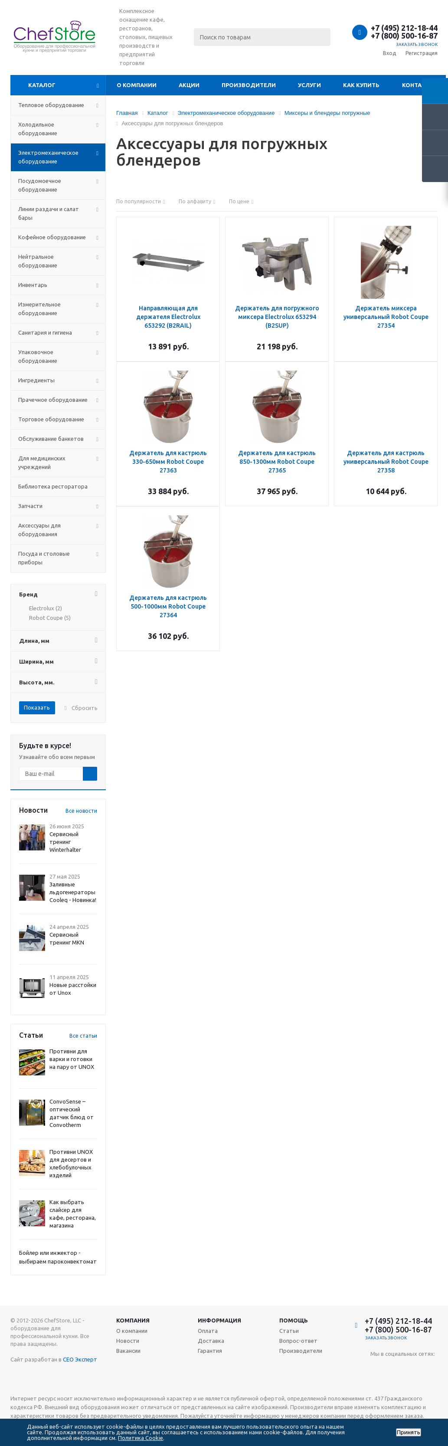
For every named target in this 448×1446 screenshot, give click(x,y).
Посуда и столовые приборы (44, 557)
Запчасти (30, 506)
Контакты (418, 85)
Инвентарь (32, 285)
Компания (133, 1320)
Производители (249, 85)
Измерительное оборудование (39, 308)
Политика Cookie (140, 1438)
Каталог (42, 85)
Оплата (208, 1331)
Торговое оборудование (51, 419)
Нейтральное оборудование (37, 261)
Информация (219, 1320)
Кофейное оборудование (52, 237)
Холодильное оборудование (37, 128)
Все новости (81, 811)
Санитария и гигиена (45, 332)
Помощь (293, 1320)
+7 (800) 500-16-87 (404, 35)
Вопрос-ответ (298, 1341)
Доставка (211, 1341)
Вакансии (128, 1351)
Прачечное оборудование (53, 400)
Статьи (289, 1331)
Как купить (361, 85)
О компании (137, 85)
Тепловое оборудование (51, 105)
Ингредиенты (36, 380)
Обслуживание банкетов (51, 439)
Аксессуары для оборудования (39, 529)
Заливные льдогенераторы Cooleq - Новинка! (72, 892)
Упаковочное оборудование (37, 356)
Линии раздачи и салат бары (48, 213)
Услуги (309, 85)
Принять (408, 1432)
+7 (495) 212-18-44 (404, 28)
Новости (127, 1341)
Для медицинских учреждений (41, 462)
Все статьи (83, 1036)
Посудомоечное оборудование (39, 185)
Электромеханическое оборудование (48, 157)
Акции (189, 85)
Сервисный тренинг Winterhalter (65, 842)
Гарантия (210, 1351)
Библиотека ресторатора (53, 486)
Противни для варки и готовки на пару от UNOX (71, 1059)
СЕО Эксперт (80, 1359)
